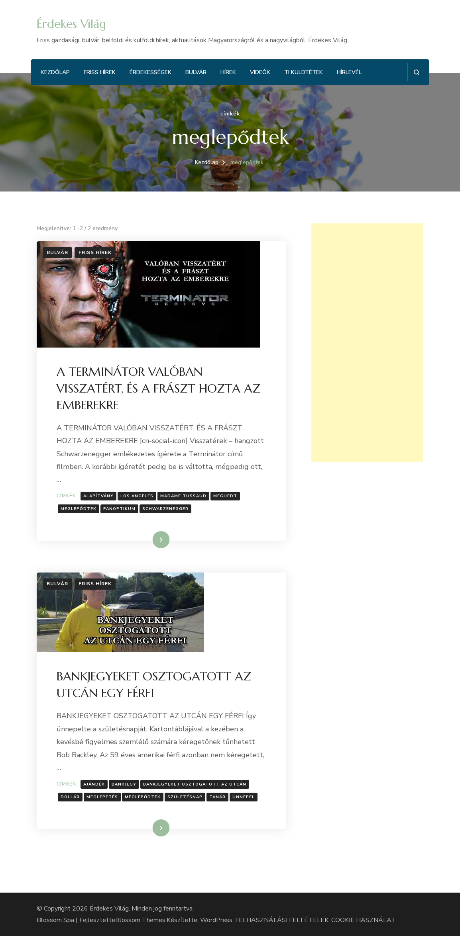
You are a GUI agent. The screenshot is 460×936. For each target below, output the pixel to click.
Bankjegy (124, 784)
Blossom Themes (140, 920)
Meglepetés (102, 797)
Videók (260, 72)
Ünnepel (243, 797)
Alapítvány (98, 496)
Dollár (70, 797)
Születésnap (184, 797)
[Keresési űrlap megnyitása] (416, 72)
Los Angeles (136, 496)
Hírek (228, 72)
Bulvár (195, 72)
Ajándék (94, 784)
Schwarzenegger (165, 509)
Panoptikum (119, 509)
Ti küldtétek (303, 72)
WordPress (216, 920)
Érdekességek (150, 72)
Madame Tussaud (183, 496)
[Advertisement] (367, 342)
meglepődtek (78, 509)
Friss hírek (100, 72)
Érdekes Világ (71, 23)
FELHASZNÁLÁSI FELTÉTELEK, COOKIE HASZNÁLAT (315, 920)
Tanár (217, 797)
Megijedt (225, 496)
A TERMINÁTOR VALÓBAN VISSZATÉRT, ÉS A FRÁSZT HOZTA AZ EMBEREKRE (158, 388)
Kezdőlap (55, 72)
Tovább (151, 539)
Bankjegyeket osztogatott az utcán (194, 784)
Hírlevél (349, 72)
